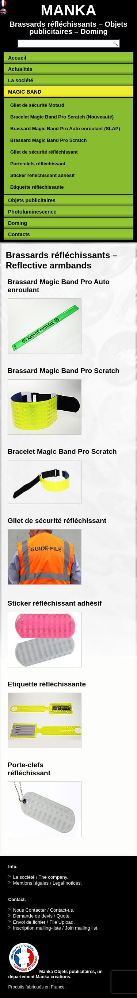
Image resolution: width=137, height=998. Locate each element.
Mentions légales (31, 883)
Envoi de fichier (29, 922)
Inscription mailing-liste (37, 928)
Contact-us (61, 910)
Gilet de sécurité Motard (37, 105)
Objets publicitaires (32, 200)
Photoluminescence (32, 212)
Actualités (20, 69)
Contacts (19, 234)
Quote (63, 916)
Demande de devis (33, 916)
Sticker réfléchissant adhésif (42, 175)
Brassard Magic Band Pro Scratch (48, 140)
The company (52, 877)
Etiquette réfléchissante (37, 187)
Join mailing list (81, 928)
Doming (17, 223)
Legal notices (67, 883)
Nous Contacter (29, 910)
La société (20, 80)
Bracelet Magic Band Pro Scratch (62, 451)
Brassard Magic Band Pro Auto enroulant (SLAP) (65, 128)
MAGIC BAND (24, 92)
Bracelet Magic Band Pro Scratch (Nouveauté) (62, 117)
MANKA (68, 10)
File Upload (61, 922)
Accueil (17, 58)
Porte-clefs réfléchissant (37, 163)
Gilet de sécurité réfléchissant (44, 152)
